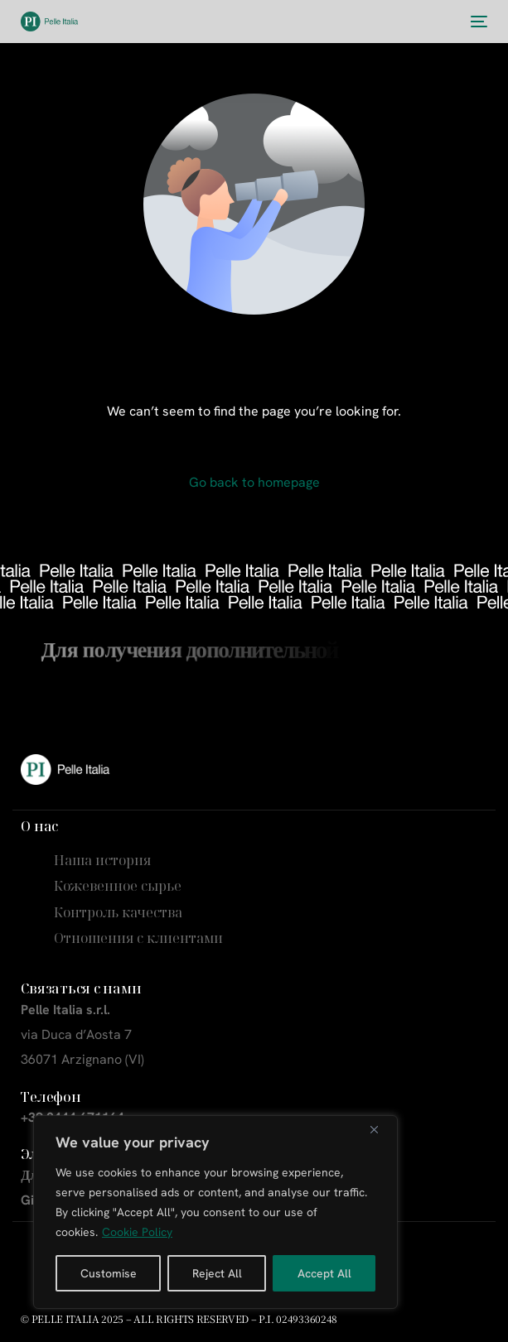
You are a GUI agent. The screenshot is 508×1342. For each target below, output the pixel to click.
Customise (108, 1273)
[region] (215, 1212)
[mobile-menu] (477, 21)
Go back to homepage (254, 482)
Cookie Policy (137, 1231)
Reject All (217, 1273)
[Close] (380, 1129)
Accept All (324, 1273)
